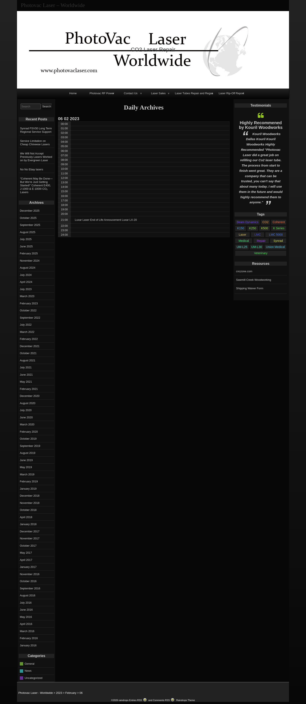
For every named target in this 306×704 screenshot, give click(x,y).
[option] (261, 158)
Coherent (279, 222)
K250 (252, 228)
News (28, 670)
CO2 (265, 222)
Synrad (278, 240)
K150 (240, 228)
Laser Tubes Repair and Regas (194, 93)
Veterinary (260, 253)
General (29, 663)
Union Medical (275, 247)
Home (73, 93)
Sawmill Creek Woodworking (253, 279)
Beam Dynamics (247, 222)
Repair (261, 240)
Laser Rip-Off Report (231, 93)
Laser (242, 234)
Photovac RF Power (101, 93)
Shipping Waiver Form (249, 288)
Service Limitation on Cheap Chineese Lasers (35, 142)
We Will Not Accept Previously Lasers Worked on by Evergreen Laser (36, 157)
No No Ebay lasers (31, 169)
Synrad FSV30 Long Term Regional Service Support (36, 130)
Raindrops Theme (185, 700)
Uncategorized (33, 677)
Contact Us (130, 93)
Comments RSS (161, 700)
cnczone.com (244, 271)
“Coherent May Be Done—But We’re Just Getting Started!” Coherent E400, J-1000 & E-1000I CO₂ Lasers (36, 185)
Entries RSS (135, 700)
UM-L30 (256, 247)
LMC (257, 234)
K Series (278, 228)
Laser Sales (158, 93)
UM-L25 (242, 247)
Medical (244, 240)
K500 (264, 228)
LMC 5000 (276, 234)
